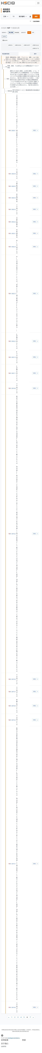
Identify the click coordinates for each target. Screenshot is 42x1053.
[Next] (33, 1017)
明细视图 (17, 32)
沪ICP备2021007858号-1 (14, 1038)
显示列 (5, 40)
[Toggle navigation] (38, 3)
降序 (29, 32)
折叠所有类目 (18, 45)
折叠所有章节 (27, 45)
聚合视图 (11, 32)
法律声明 (3, 1046)
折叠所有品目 (36, 45)
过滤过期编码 (36, 21)
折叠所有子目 (36, 48)
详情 (34, 130)
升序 (33, 32)
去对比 (4, 36)
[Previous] (8, 1017)
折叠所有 (10, 45)
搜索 (36, 16)
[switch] (31, 21)
